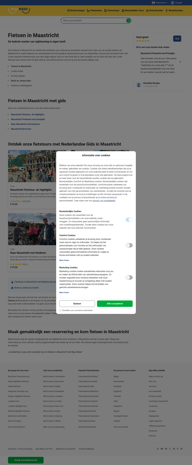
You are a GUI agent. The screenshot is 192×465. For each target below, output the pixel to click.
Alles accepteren (115, 303)
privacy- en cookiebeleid (104, 200)
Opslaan (77, 303)
